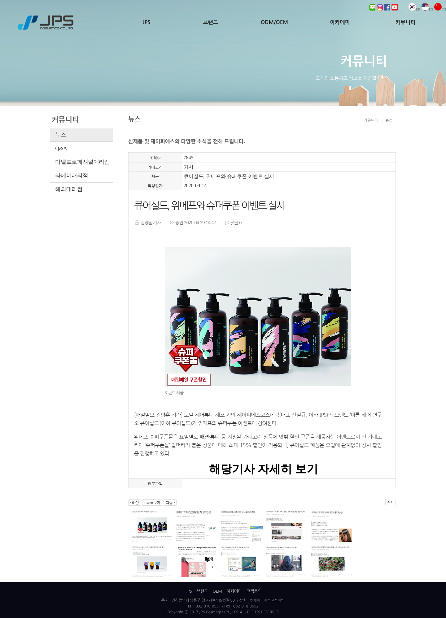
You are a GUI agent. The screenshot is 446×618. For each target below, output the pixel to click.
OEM (217, 591)
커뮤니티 (405, 22)
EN (427, 9)
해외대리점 (68, 189)
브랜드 (210, 22)
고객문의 (254, 591)
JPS (147, 22)
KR (414, 9)
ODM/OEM (274, 22)
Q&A (61, 148)
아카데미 (340, 22)
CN (440, 9)
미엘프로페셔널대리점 (82, 162)
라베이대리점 (71, 175)
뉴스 (60, 135)
